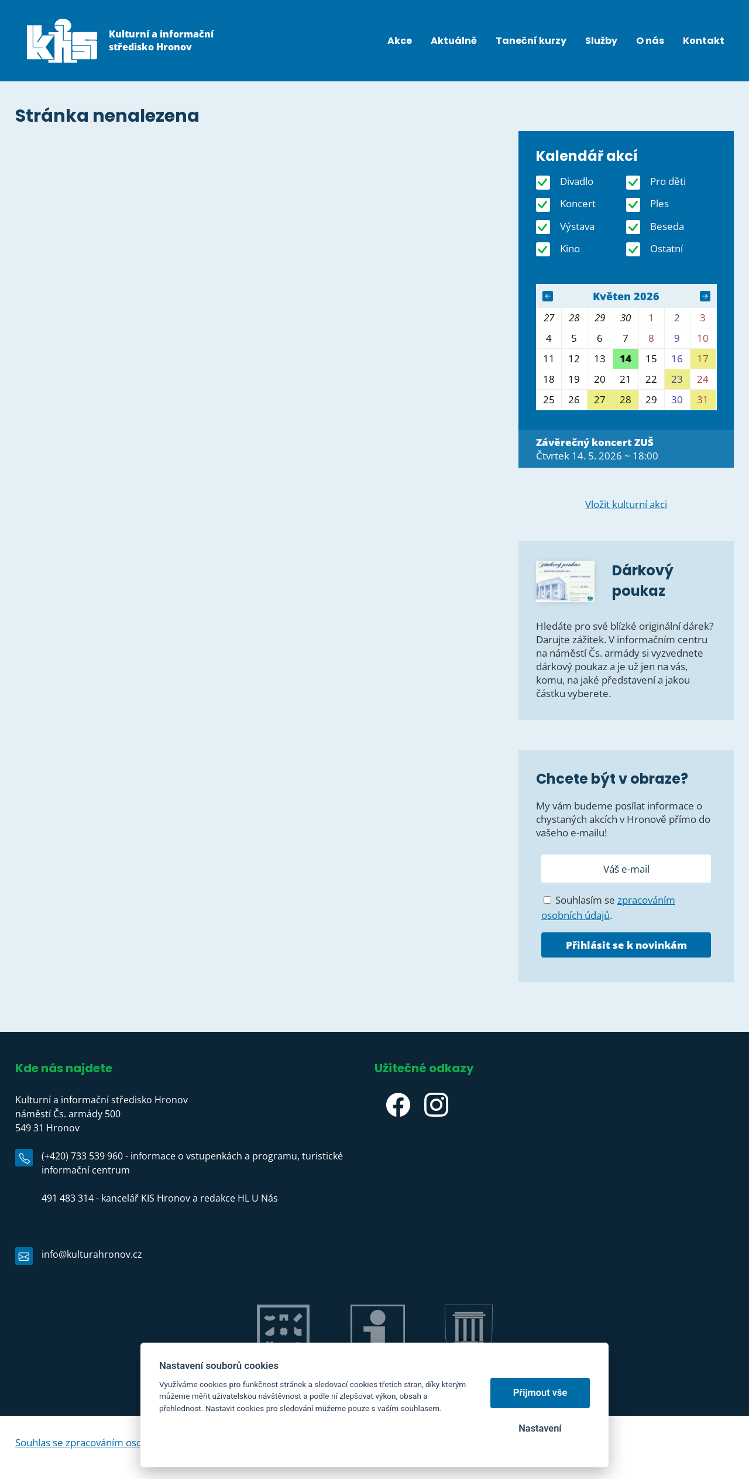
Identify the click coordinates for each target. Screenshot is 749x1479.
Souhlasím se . (608, 907)
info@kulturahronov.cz (92, 1254)
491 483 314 (68, 1198)
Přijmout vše (540, 1392)
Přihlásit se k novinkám (626, 945)
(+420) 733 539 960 (82, 1155)
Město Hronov (468, 1370)
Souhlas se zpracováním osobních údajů (104, 1442)
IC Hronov (378, 1370)
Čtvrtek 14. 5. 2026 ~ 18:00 (597, 448)
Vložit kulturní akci (626, 504)
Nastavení (539, 1428)
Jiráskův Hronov (283, 1370)
